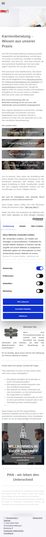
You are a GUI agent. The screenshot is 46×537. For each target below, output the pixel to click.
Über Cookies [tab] (37, 226)
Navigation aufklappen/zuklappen (23, 3)
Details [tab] (23, 226)
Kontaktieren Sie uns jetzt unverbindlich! (23, 458)
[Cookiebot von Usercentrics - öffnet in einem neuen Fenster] (32, 219)
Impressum (8, 531)
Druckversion (11, 518)
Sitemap (7, 520)
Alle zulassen (23, 302)
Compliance (8, 533)
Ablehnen (23, 316)
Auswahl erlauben (23, 309)
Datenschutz (18, 531)
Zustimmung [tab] (8, 226)
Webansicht (37, 518)
